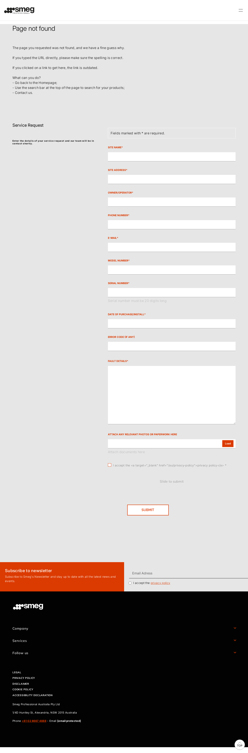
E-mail (112, 237)
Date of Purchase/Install (126, 314)
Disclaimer (20, 683)
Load (228, 443)
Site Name (114, 147)
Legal (16, 672)
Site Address (117, 170)
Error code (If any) (121, 336)
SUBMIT (148, 510)
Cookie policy (22, 689)
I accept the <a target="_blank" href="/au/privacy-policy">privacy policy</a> (168, 465)
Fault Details (117, 361)
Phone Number (118, 215)
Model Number (118, 260)
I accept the (151, 583)
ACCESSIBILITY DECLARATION (32, 695)
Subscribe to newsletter (28, 570)
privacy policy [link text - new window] (160, 583)
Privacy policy (23, 677)
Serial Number (118, 283)
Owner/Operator (120, 192)
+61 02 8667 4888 (34, 720)
